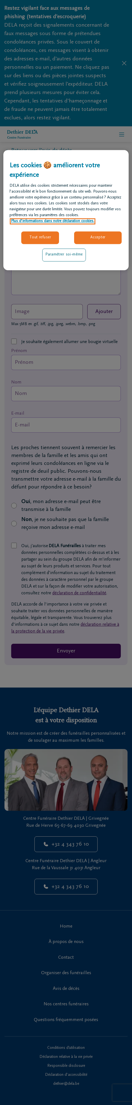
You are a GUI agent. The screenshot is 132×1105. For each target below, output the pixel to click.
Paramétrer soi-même (64, 255)
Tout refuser (40, 237)
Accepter (97, 237)
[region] (66, 210)
